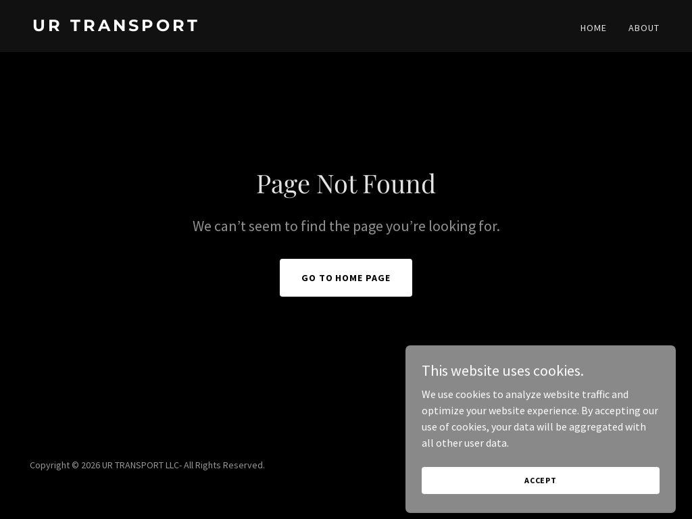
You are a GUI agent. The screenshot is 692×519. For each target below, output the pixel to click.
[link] (183, 27)
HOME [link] (593, 28)
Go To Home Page (346, 278)
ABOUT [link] (644, 28)
